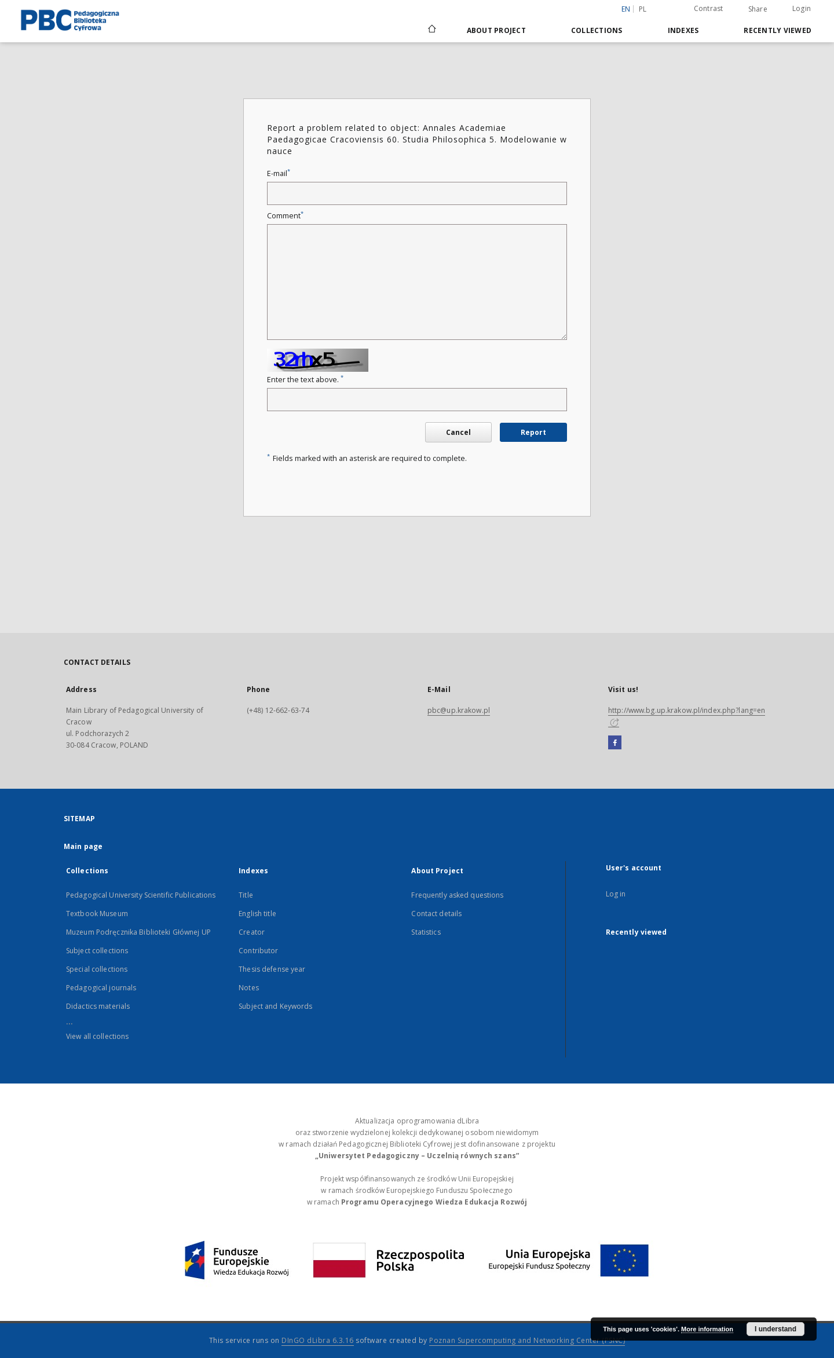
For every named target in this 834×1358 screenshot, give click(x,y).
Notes (249, 988)
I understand (775, 1329)
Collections (597, 30)
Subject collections (97, 951)
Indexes (683, 30)
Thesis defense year (272, 969)
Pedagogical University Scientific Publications (141, 895)
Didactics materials (98, 1006)
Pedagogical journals (101, 988)
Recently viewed (777, 30)
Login (801, 8)
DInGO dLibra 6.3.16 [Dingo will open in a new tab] (317, 1340)
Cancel (458, 432)
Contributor (258, 951)
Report (533, 432)
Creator (252, 932)
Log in (616, 894)
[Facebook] (614, 743)
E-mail (278, 173)
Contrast (708, 8)
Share (757, 9)
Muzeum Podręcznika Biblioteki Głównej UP (138, 932)
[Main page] (431, 30)
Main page (83, 846)
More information (707, 1329)
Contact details (436, 913)
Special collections (96, 969)
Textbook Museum (97, 913)
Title (246, 895)
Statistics (425, 932)
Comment (285, 216)
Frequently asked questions (457, 895)
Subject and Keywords (275, 1006)
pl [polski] (643, 9)
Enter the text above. (305, 380)
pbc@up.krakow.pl (458, 710)
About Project (496, 30)
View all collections (97, 1036)
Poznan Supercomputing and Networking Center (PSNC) (527, 1340)
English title (257, 913)
